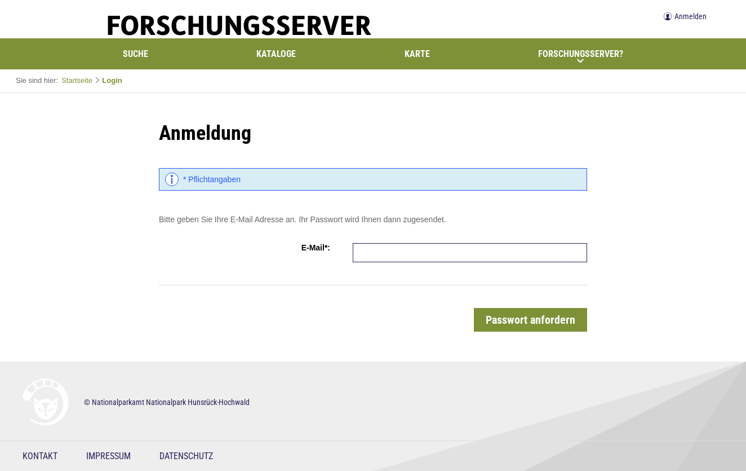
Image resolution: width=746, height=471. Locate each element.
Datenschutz (186, 456)
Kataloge (276, 54)
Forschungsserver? (580, 56)
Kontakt (40, 456)
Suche (135, 54)
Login (112, 80)
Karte (417, 54)
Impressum (108, 456)
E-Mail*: (315, 247)
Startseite (76, 80)
